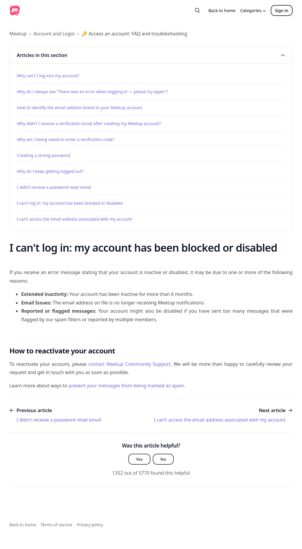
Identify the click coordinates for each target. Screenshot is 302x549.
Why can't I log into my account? (48, 75)
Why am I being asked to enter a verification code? (65, 139)
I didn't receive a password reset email (54, 187)
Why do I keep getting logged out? (50, 171)
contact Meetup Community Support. (130, 364)
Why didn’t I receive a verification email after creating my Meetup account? (89, 123)
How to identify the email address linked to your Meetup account (79, 107)
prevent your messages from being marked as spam (126, 385)
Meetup (18, 33)
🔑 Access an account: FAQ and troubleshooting (134, 33)
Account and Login (54, 33)
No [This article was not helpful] (163, 459)
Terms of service (56, 524)
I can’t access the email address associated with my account (74, 219)
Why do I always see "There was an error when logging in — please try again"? (92, 91)
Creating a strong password (43, 155)
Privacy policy (90, 524)
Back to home (222, 10)
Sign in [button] (281, 10)
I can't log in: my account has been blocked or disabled (70, 203)
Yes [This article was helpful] (139, 459)
